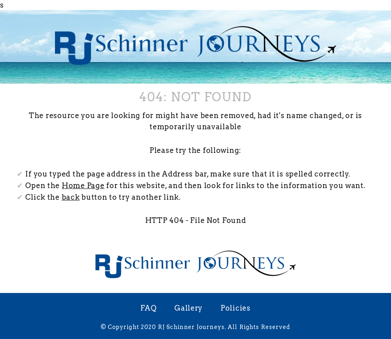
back (71, 197)
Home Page (83, 185)
